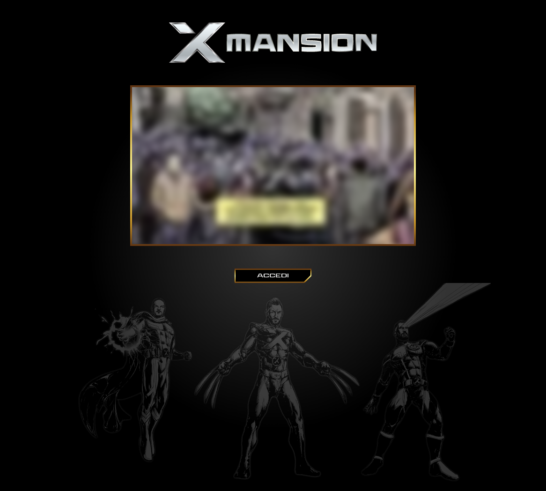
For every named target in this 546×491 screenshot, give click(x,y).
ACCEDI (273, 276)
